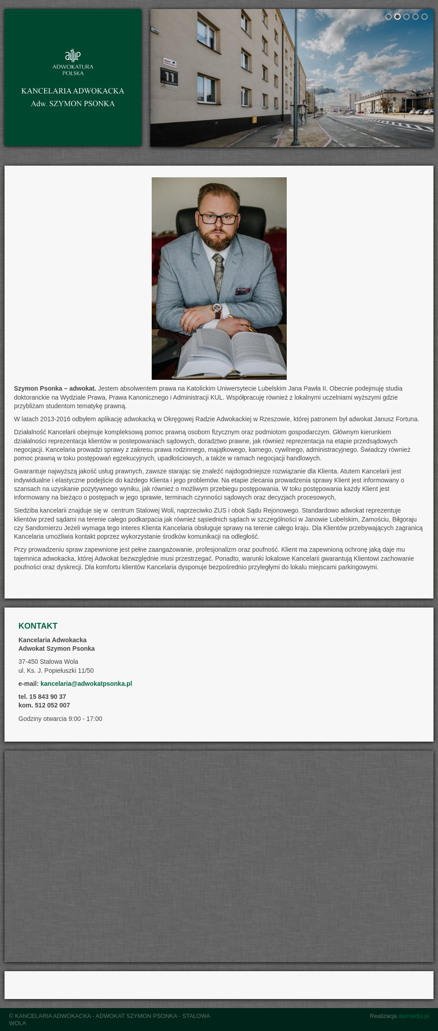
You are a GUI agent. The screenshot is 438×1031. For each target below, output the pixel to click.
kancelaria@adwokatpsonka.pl (86, 683)
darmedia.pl (413, 1016)
